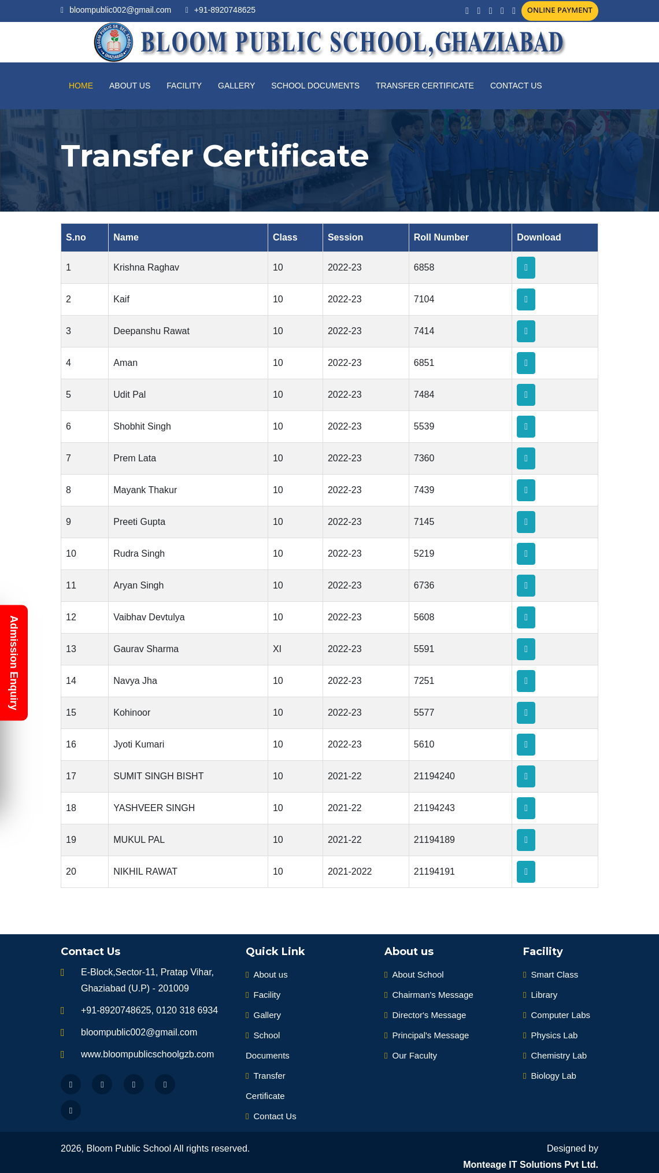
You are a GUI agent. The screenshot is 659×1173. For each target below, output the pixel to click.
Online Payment (560, 10)
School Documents (315, 85)
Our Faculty (410, 1055)
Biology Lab (549, 1076)
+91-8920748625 (225, 9)
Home (81, 85)
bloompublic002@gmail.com (120, 9)
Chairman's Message (428, 995)
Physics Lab (550, 1035)
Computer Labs (556, 1015)
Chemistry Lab (555, 1055)
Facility (184, 85)
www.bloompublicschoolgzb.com (147, 1054)
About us (129, 85)
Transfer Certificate (425, 85)
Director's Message (425, 1015)
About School (414, 974)
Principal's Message (426, 1035)
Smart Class (550, 974)
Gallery (236, 85)
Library (540, 995)
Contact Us (516, 85)
